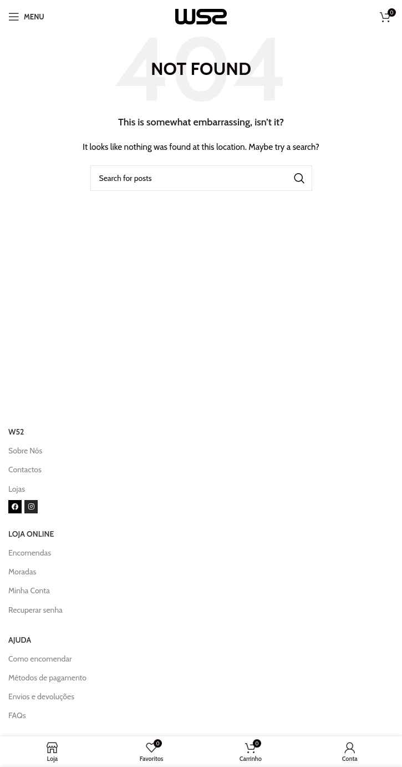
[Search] (201, 178)
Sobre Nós (25, 451)
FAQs (17, 715)
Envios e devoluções (41, 697)
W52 (16, 432)
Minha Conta (29, 591)
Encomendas (29, 553)
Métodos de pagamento (47, 678)
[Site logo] (201, 16)
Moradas (22, 572)
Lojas (16, 489)
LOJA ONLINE (31, 534)
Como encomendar (40, 659)
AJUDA (19, 640)
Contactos (25, 470)
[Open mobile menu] (26, 17)
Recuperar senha (35, 610)
